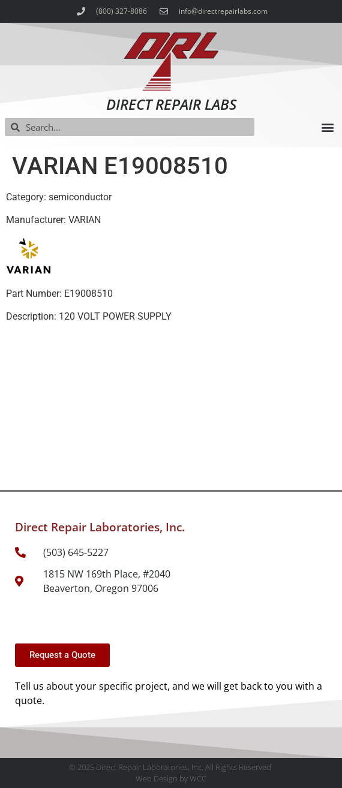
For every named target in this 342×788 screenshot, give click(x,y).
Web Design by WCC (171, 778)
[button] (327, 127)
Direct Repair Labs (171, 104)
